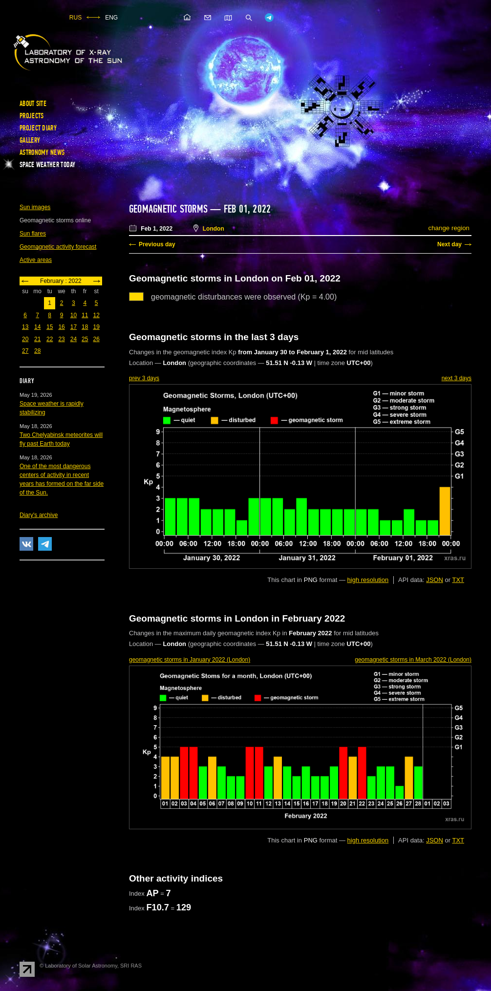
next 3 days (456, 378)
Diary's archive (39, 515)
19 (96, 326)
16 (61, 326)
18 (85, 326)
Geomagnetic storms (169, 209)
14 (37, 326)
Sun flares (33, 233)
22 (49, 339)
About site (33, 103)
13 (25, 326)
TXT (458, 579)
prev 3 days (144, 378)
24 (73, 339)
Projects (31, 115)
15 (49, 326)
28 (37, 350)
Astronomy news (42, 152)
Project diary (38, 128)
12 (96, 315)
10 (73, 315)
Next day (449, 244)
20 (25, 339)
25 (85, 339)
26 (96, 339)
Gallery (30, 140)
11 (85, 315)
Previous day (157, 244)
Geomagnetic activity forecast (58, 246)
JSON (434, 579)
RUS (75, 17)
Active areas (36, 260)
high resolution (368, 579)
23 (61, 339)
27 (25, 350)
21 (37, 339)
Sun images (35, 207)
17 (73, 326)
